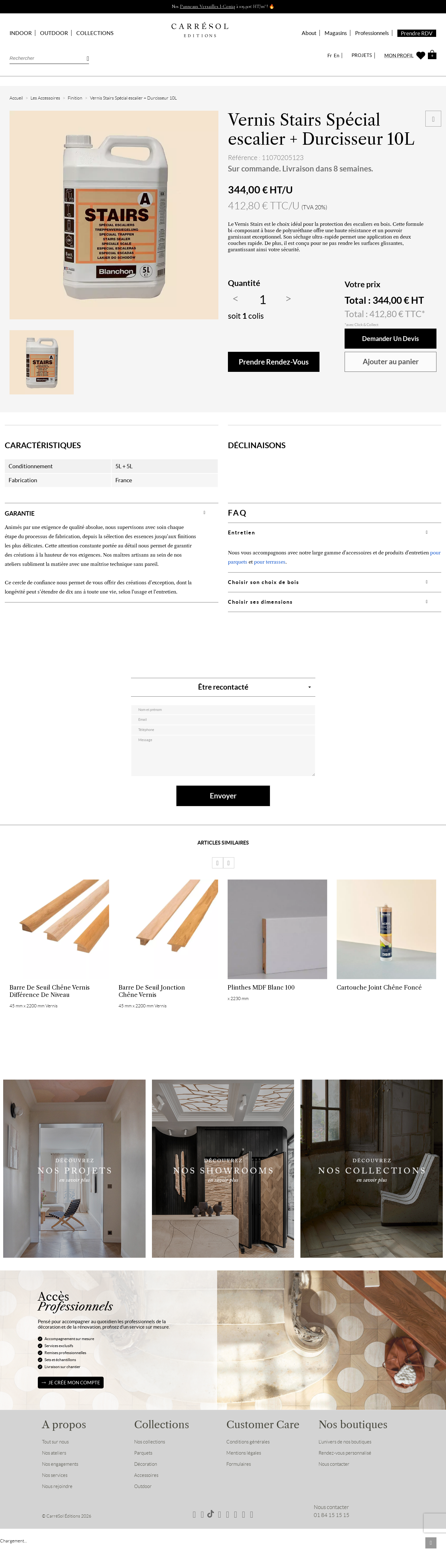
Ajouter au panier (391, 361)
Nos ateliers (55, 1467)
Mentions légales (245, 1467)
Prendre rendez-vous (274, 362)
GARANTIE (25, 512)
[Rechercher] (49, 58)
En (336, 55)
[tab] (111, 513)
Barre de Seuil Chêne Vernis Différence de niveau (50, 999)
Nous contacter (336, 1478)
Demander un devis (391, 338)
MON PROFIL (399, 55)
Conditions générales (250, 1456)
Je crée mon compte (74, 1396)
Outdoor (144, 1500)
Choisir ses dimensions (260, 602)
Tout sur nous (57, 1456)
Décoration (147, 1478)
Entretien (241, 532)
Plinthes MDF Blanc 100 (261, 995)
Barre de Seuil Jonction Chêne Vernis (152, 999)
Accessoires (147, 1489)
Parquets (144, 1467)
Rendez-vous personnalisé (348, 1467)
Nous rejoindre (59, 1500)
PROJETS (362, 55)
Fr (329, 55)
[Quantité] (263, 300)
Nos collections (151, 1456)
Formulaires (240, 1478)
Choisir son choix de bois (263, 582)
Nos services (56, 1489)
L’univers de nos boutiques (348, 1456)
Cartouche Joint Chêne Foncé (379, 995)
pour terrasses (269, 562)
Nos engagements (62, 1478)
